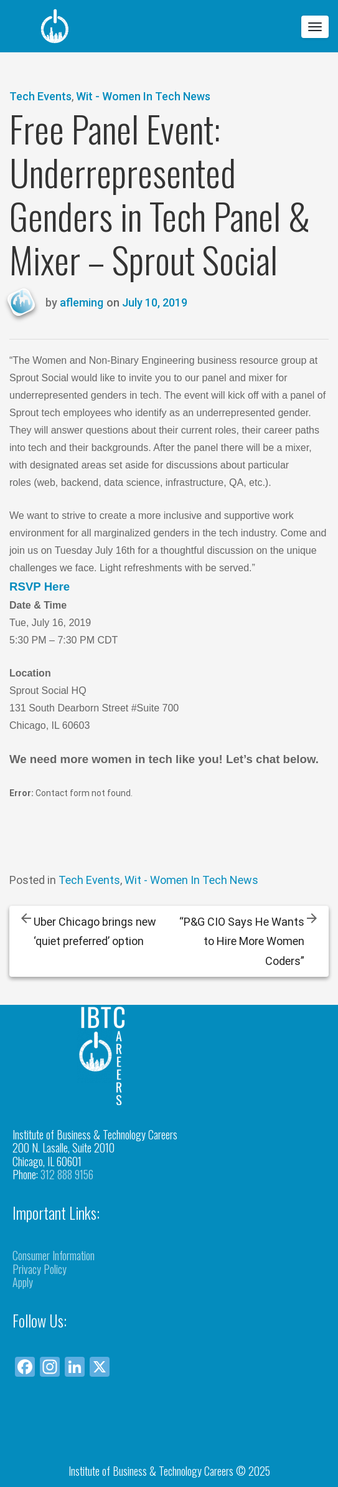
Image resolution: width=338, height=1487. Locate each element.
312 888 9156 (66, 1174)
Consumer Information (53, 1255)
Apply (22, 1282)
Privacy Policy (39, 1269)
